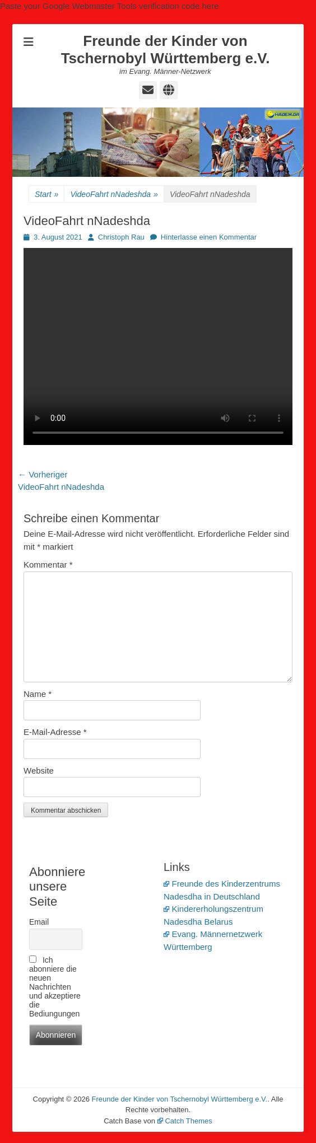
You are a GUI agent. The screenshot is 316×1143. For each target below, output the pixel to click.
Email (39, 921)
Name (38, 694)
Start (46, 194)
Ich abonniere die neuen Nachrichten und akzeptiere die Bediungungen (55, 986)
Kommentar (48, 564)
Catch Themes (184, 1121)
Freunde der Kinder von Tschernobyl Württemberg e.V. (165, 49)
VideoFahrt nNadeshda (114, 194)
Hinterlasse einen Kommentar (209, 237)
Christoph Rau (121, 237)
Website (39, 770)
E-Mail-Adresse (55, 732)
